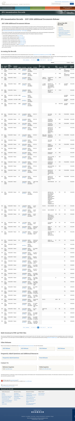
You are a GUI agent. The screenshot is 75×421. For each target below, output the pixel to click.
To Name (40, 66)
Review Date (71, 67)
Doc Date (24, 67)
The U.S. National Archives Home (16, 3)
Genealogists (16, 393)
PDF (23, 70)
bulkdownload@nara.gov (52, 337)
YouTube (39, 412)
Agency (19, 67)
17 (44, 60)
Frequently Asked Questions (11, 357)
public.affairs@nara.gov (46, 368)
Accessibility (28, 416)
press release (20, 35)
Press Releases (43, 357)
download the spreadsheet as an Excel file (41, 54)
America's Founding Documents (67, 8)
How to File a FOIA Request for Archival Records (31, 404)
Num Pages (56, 67)
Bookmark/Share (65, 1)
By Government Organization (7, 396)
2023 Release (24, 348)
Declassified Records (30, 398)
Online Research (6, 391)
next (49, 60)
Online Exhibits (4, 404)
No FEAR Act (48, 416)
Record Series (65, 67)
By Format (3, 394)
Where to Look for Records (31, 399)
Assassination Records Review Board (65, 35)
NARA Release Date (10, 66)
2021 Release (61, 348)
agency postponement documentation (26, 345)
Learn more (65, 418)
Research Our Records (7, 8)
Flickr (43, 412)
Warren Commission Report (64, 30)
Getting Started (29, 393)
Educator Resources (37, 8)
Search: (52, 62)
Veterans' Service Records (22, 8)
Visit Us (52, 8)
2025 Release (6, 348)
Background (61, 29)
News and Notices (41, 393)
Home (3, 14)
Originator (61, 67)
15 (41, 60)
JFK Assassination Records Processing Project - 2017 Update (15, 30)
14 (39, 60)
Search (72, 3)
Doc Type (30, 67)
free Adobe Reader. (14, 380)
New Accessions (41, 394)
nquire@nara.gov (9, 368)
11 (34, 60)
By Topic (3, 393)
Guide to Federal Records (30, 397)
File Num (35, 67)
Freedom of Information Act (40, 416)
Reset (72, 62)
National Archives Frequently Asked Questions (31, 395)
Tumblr (37, 412)
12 (36, 60)
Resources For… (17, 391)
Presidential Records (5, 399)
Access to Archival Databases (7, 400)
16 (43, 60)
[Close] (73, 410)
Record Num (5, 67)
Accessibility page (28, 381)
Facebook (32, 412)
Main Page (61, 27)
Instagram (35, 412)
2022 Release (43, 348)
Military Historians (17, 394)
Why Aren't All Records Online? (30, 402)
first (24, 60)
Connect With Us (37, 410)
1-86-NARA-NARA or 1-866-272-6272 (37, 419)
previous (27, 60)
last (51, 60)
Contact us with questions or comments (7, 386)
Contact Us (71, 1)
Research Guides (30, 391)
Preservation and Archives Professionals (18, 397)
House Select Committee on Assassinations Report (64, 33)
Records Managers (17, 398)
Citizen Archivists (58, 1)
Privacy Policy (33, 416)
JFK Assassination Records (18, 14)
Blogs (41, 412)
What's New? (41, 391)
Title (49, 67)
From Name (43, 67)
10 (33, 60)
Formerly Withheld (15, 67)
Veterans (15, 399)
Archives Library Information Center (7, 402)
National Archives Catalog (6, 397)
